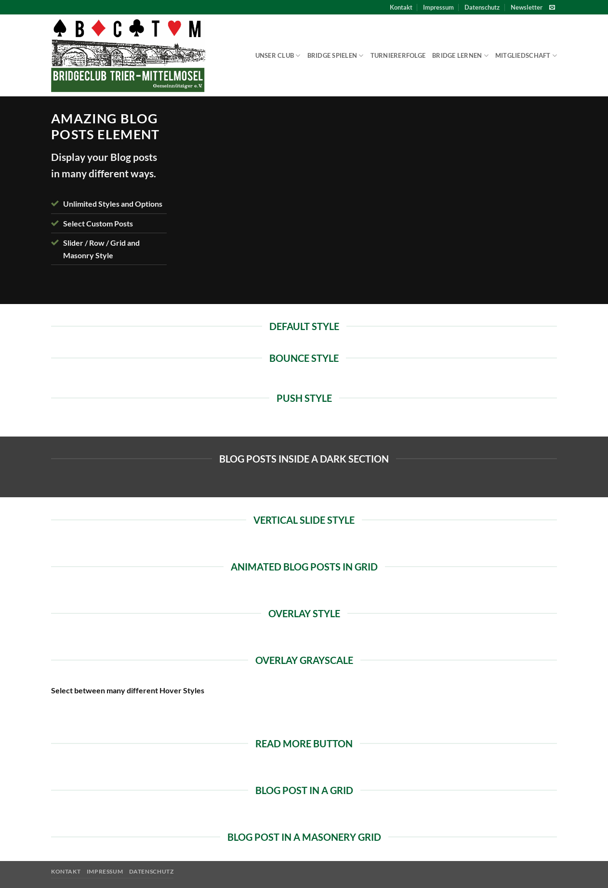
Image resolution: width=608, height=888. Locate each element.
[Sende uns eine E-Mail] (552, 7)
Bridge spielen (335, 55)
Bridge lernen (460, 55)
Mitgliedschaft (526, 55)
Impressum (438, 7)
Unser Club (278, 55)
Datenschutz (482, 7)
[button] (526, 7)
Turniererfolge (398, 55)
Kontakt (401, 7)
